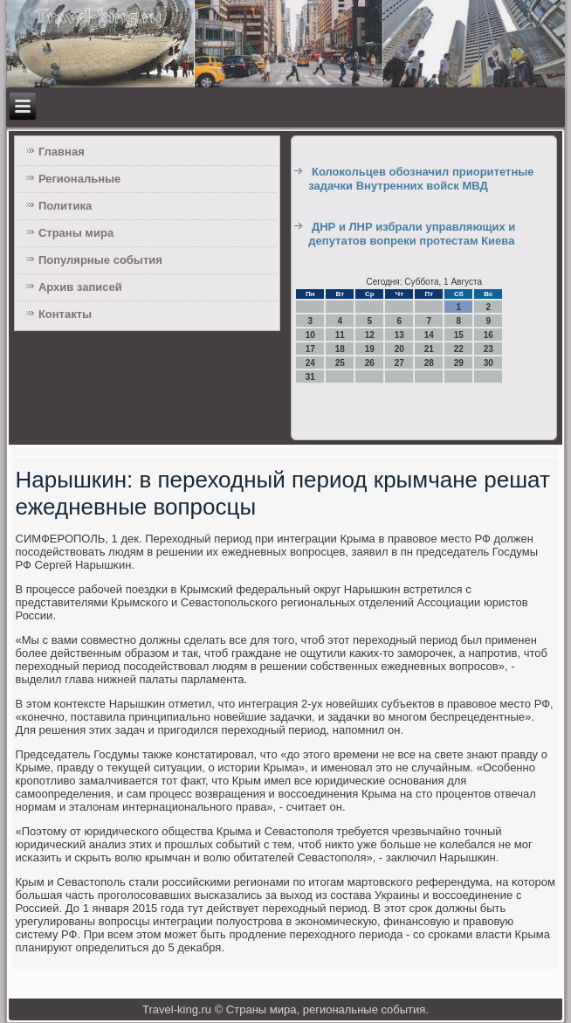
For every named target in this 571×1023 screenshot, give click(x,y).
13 (399, 335)
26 (370, 363)
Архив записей (80, 287)
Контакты (65, 314)
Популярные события (100, 259)
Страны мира (76, 232)
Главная (61, 151)
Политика (65, 205)
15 (459, 335)
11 (340, 335)
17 (310, 349)
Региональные (79, 178)
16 (488, 335)
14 (429, 335)
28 (429, 363)
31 (310, 377)
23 (488, 349)
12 (370, 335)
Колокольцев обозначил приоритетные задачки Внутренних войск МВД (420, 178)
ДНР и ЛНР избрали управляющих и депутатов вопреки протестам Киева (411, 233)
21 (429, 349)
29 (459, 363)
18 (340, 349)
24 (310, 363)
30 (488, 363)
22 (459, 349)
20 (399, 349)
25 (340, 363)
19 (370, 349)
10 (310, 335)
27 (399, 363)
